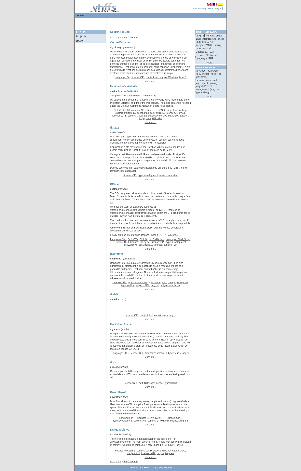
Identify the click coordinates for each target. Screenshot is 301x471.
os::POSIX (159, 110)
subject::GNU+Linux (158, 420)
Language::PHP (120, 353)
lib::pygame (145, 118)
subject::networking (176, 110)
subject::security (154, 77)
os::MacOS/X (171, 115)
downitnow (116, 397)
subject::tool (146, 315)
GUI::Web (131, 110)
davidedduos (117, 91)
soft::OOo (144, 383)
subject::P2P (170, 244)
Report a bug (199, 8)
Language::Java (176, 450)
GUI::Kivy (157, 118)
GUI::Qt (144, 239)
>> (136, 37)
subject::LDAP (144, 450)
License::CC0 (122, 242)
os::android (143, 113)
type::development (148, 175)
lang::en (184, 115)
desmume (115, 258)
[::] (200, 35)
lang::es (158, 244)
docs (113, 367)
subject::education (168, 175)
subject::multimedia (126, 113)
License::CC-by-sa (175, 113)
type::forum (154, 282)
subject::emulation (170, 285)
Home (80, 15)
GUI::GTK (119, 110)
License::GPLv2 (145, 418)
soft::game (167, 282)
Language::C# (122, 77)
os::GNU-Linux (145, 110)
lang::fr (182, 77)
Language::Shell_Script (178, 239)
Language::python (153, 115)
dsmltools (115, 434)
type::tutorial (171, 383)
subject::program (179, 420)
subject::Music (135, 115)
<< (111, 37)
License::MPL (148, 453)
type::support (181, 282)
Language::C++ (118, 239)
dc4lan (114, 189)
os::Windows (171, 77)
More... (210, 62)
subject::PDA (142, 285)
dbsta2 (114, 132)
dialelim (114, 299)
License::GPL (138, 77)
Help (210, 8)
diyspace (115, 329)
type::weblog (127, 285)
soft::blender (156, 383)
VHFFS (146, 467)
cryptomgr (116, 47)
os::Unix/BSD (157, 113)
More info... (150, 81)
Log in (218, 8)
